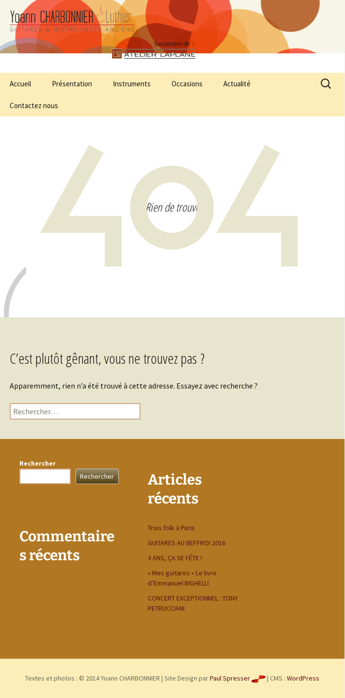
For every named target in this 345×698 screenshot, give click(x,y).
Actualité (237, 83)
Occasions (187, 83)
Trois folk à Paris (171, 527)
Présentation (72, 83)
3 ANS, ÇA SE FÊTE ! (175, 557)
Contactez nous (34, 105)
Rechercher (37, 463)
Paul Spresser (238, 678)
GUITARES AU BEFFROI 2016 (186, 542)
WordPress (303, 678)
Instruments (132, 83)
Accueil (20, 83)
